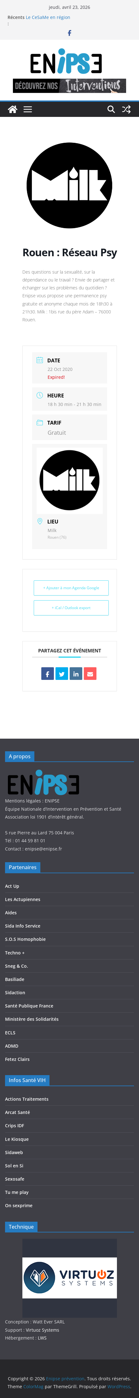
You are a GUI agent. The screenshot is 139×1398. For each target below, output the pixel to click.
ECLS (10, 1033)
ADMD (11, 1046)
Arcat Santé (17, 1112)
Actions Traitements (27, 1099)
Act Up (12, 886)
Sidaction (15, 992)
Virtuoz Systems (42, 1330)
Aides (11, 913)
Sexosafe (14, 1179)
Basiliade (14, 979)
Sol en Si (14, 1166)
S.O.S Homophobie (25, 939)
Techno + (15, 953)
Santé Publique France (29, 1006)
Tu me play (17, 1192)
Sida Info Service (22, 926)
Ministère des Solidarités (32, 1019)
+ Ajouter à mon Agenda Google (71, 587)
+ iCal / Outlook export (71, 607)
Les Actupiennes (22, 899)
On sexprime (18, 1205)
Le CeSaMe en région (48, 17)
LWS (42, 1338)
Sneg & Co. (16, 966)
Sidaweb (14, 1152)
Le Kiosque (17, 1139)
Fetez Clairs (17, 1059)
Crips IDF (14, 1126)
